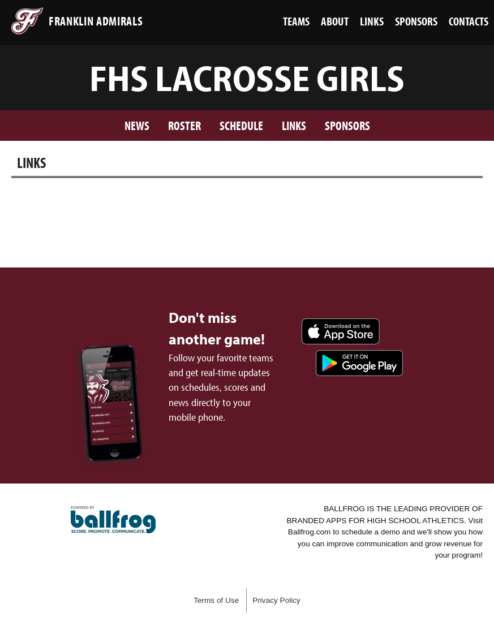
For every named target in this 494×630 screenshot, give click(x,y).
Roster (184, 125)
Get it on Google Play (359, 363)
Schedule (241, 125)
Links (294, 125)
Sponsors (347, 125)
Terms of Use (216, 600)
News (136, 125)
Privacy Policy (276, 600)
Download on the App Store (341, 331)
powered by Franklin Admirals (113, 519)
